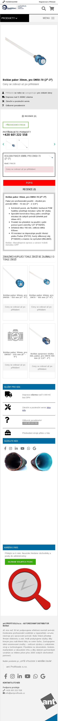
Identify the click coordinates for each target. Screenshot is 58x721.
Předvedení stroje (15, 125)
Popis (29, 183)
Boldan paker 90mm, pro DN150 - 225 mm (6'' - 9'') (15, 354)
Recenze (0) (29, 116)
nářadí (49, 633)
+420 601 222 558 (15, 135)
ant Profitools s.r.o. (16, 667)
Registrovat (43, 2)
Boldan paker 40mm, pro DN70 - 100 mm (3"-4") (41, 296)
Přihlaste (10, 93)
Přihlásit (52, 2)
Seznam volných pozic (20, 561)
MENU (48, 18)
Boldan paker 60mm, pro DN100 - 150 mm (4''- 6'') (15, 296)
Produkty (9, 18)
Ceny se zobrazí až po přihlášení (21, 84)
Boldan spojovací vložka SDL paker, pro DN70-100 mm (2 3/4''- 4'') (42, 356)
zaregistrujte (31, 93)
